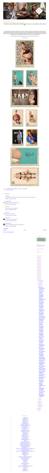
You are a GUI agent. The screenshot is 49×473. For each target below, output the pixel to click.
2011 (38, 277)
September (40, 284)
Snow (25, 461)
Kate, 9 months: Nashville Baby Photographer (41, 334)
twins (24, 468)
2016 (38, 270)
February (40, 405)
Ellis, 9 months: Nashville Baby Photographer (41, 330)
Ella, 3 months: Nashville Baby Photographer (41, 295)
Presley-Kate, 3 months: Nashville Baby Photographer (42, 372)
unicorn (25, 469)
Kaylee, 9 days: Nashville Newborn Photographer (42, 310)
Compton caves (24, 431)
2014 (38, 273)
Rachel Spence (7, 223)
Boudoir (25, 426)
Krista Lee (6, 217)
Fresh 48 (24, 434)
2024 (38, 258)
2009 (38, 408)
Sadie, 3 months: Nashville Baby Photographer (41, 306)
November (40, 281)
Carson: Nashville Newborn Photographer (41, 323)
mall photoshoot (25, 446)
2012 (38, 276)
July (39, 398)
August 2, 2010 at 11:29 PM (10, 215)
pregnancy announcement (25, 456)
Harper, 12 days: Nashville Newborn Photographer (42, 345)
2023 (38, 260)
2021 (38, 263)
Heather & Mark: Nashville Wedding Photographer (42, 395)
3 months (24, 418)
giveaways (24, 437)
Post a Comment (5, 228)
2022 (38, 261)
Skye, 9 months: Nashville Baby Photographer (41, 327)
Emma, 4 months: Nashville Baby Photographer (41, 313)
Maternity (24, 447)
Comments (39, 252)
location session (24, 445)
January (40, 406)
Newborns (24, 453)
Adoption (25, 422)
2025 (38, 257)
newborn (24, 452)
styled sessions (24, 463)
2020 (38, 264)
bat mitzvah (25, 423)
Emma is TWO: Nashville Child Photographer (41, 380)
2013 (38, 274)
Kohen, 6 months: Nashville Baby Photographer (41, 302)
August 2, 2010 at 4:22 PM (10, 204)
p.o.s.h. (6, 212)
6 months (24, 419)
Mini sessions (24, 449)
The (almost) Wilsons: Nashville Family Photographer (42, 363)
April (39, 402)
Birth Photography (24, 425)
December (40, 280)
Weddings (24, 470)
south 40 (25, 462)
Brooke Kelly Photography (41, 245)
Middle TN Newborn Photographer (24, 448)
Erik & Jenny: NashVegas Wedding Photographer (42, 299)
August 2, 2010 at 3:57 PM (10, 198)
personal (24, 454)
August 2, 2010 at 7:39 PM (10, 209)
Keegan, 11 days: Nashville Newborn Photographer (42, 288)
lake (25, 440)
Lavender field (24, 441)
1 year (24, 417)
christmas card (24, 430)
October (40, 283)
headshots (24, 438)
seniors (24, 460)
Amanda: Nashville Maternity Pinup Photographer (41, 389)
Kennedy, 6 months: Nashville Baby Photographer (41, 319)
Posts (38, 250)
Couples (24, 432)
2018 (38, 267)
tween (24, 467)
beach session (24, 424)
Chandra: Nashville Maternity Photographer (41, 292)
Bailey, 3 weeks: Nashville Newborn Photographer (42, 348)
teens (24, 464)
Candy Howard (7, 201)
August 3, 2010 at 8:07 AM (10, 220)
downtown (24, 433)
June (39, 399)
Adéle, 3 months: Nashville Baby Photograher (41, 341)
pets (25, 455)
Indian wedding (24, 439)
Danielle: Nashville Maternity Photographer (41, 337)
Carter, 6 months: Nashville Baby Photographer (41, 354)
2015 (38, 271)
